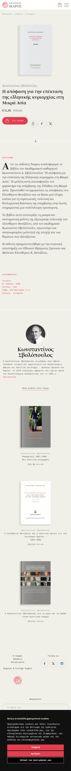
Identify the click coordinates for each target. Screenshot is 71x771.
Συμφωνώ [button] (35, 747)
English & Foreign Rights (17, 668)
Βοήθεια (18, 659)
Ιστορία (30, 14)
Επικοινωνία (17, 662)
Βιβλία (19, 14)
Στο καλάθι (18, 121)
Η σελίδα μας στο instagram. (62, 663)
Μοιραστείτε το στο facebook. (41, 124)
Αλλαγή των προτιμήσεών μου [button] (35, 760)
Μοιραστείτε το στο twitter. (50, 124)
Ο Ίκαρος (18, 656)
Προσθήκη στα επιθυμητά (33, 124)
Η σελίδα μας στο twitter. (53, 663)
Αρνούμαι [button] (35, 754)
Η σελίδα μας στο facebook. (44, 663)
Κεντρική (7, 14)
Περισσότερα (9, 377)
